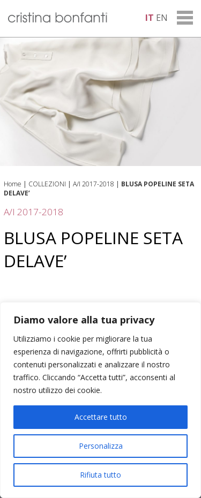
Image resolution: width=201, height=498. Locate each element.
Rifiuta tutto (100, 475)
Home (12, 183)
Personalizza (101, 446)
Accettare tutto (101, 417)
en (162, 18)
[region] (100, 400)
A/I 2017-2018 (93, 183)
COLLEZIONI (47, 183)
